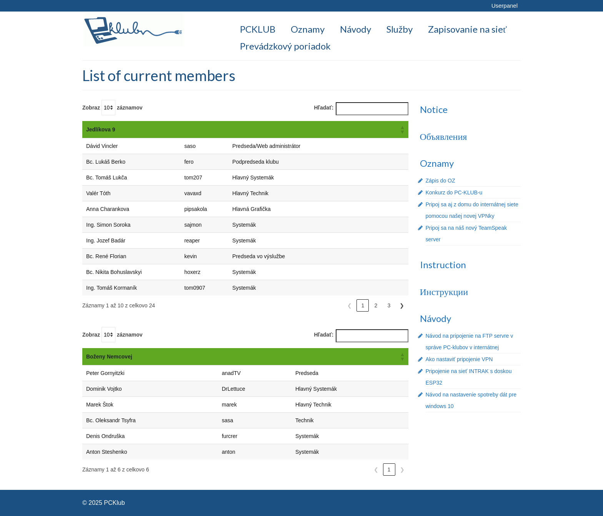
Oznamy (437, 163)
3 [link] (389, 305)
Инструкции (444, 291)
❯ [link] (402, 305)
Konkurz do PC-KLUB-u (454, 192)
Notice (434, 109)
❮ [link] (349, 305)
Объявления (443, 136)
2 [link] (376, 305)
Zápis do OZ (440, 181)
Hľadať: (324, 108)
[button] (402, 129)
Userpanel (504, 5)
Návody (435, 318)
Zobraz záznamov (112, 107)
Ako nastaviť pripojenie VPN (459, 359)
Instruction (443, 264)
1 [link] (363, 305)
